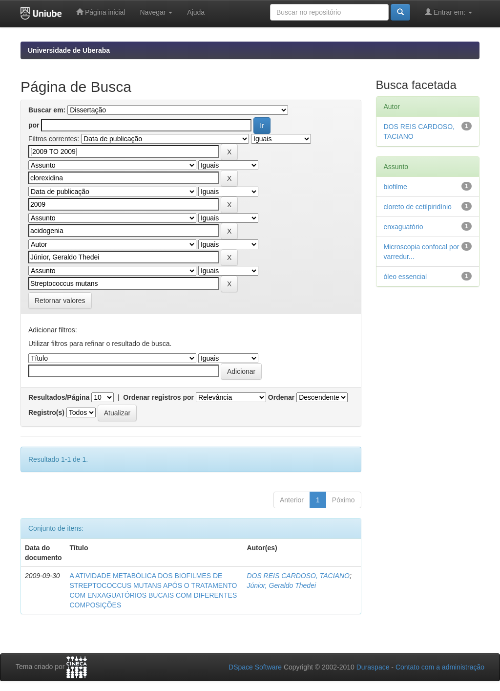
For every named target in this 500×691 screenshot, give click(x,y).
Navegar (156, 12)
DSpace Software (255, 667)
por (34, 125)
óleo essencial (405, 277)
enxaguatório (403, 227)
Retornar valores (60, 300)
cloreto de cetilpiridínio (418, 207)
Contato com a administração (440, 667)
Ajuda (196, 12)
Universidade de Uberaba (69, 50)
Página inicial (100, 12)
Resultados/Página (58, 397)
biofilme (395, 187)
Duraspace (373, 667)
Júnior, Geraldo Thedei (281, 585)
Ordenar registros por (158, 397)
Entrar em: (448, 12)
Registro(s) (46, 412)
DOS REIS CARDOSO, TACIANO (298, 576)
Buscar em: (46, 110)
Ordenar (281, 397)
